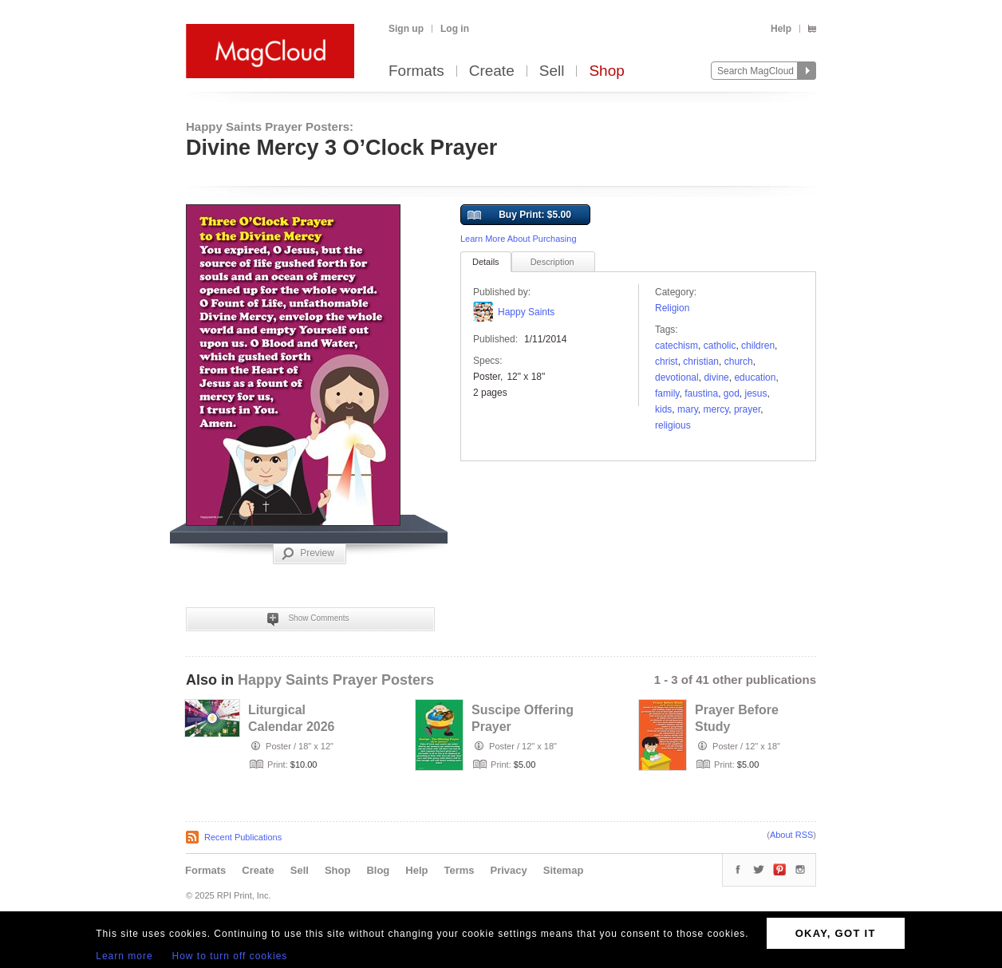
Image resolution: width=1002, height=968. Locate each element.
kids (663, 409)
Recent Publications (243, 837)
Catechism (676, 345)
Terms (459, 870)
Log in (454, 28)
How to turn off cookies (230, 956)
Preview (308, 553)
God (732, 393)
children (758, 345)
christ (666, 361)
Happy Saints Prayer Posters (336, 680)
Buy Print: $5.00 (519, 215)
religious (673, 425)
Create (492, 71)
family (667, 393)
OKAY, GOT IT (835, 933)
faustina (701, 393)
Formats (416, 71)
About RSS (791, 835)
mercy (715, 409)
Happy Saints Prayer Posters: (269, 126)
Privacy (509, 870)
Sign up (406, 28)
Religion (672, 308)
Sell (552, 71)
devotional (677, 377)
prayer (747, 409)
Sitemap (563, 870)
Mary (687, 409)
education (754, 377)
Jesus (756, 393)
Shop (606, 71)
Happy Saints (526, 312)
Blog (377, 870)
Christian (701, 361)
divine (716, 377)
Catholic (720, 345)
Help (781, 28)
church (738, 361)
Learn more (124, 956)
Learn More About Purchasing (518, 238)
